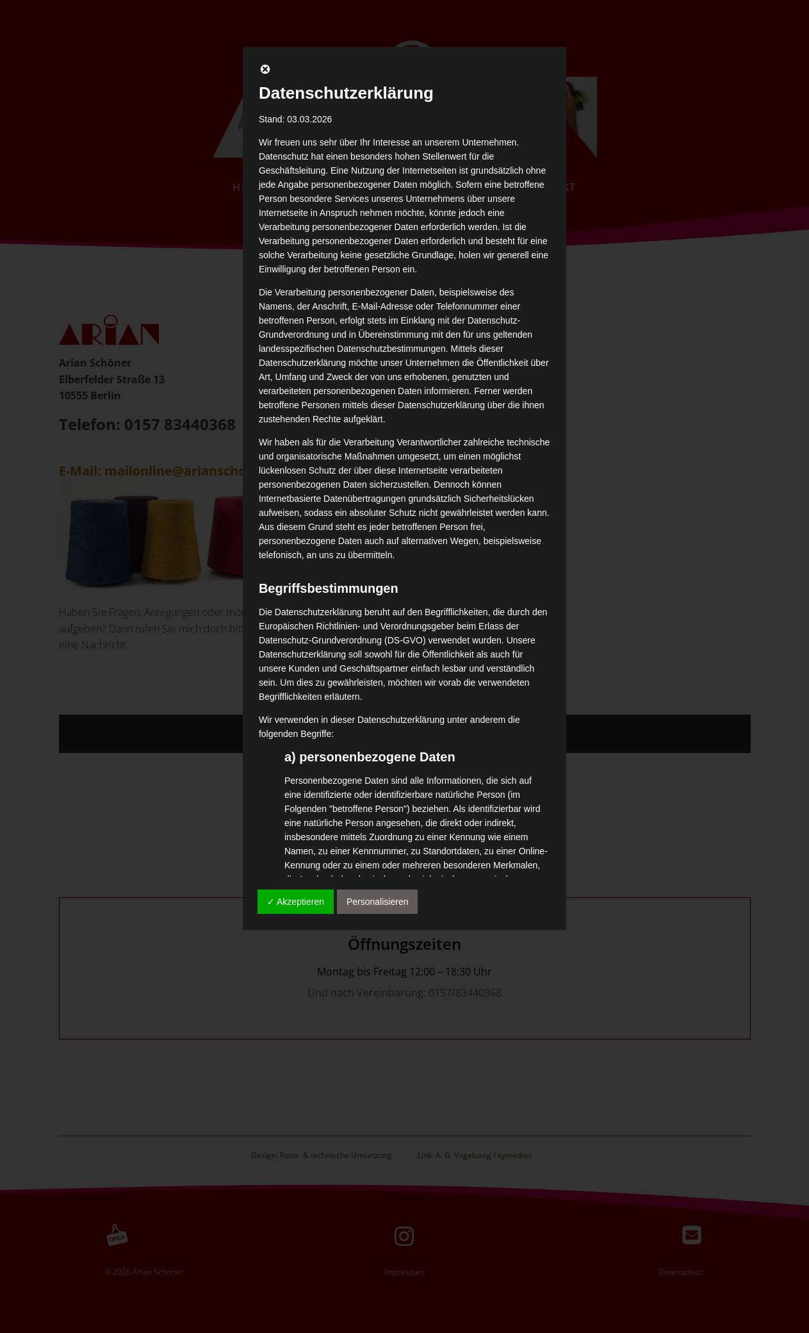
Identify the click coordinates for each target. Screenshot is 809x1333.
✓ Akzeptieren (295, 902)
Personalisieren (378, 902)
